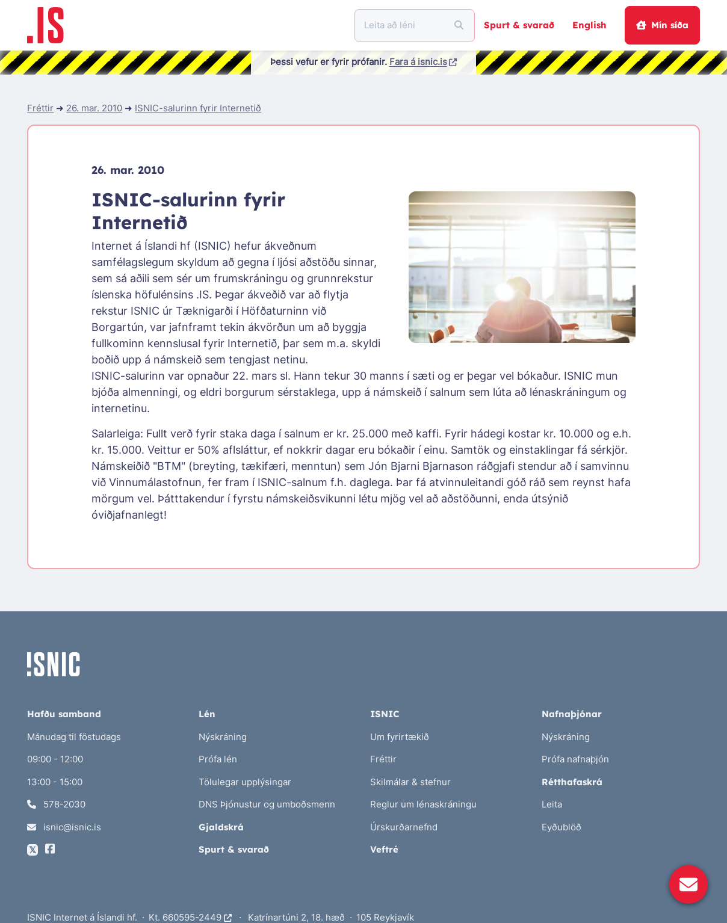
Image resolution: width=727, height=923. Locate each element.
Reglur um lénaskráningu (423, 804)
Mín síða (662, 25)
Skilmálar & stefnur (410, 782)
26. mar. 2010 (94, 108)
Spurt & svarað (519, 25)
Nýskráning (223, 736)
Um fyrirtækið (399, 736)
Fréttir (40, 108)
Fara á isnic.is (423, 61)
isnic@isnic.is (64, 827)
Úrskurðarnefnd (404, 827)
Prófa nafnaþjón (575, 759)
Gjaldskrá (221, 827)
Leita (552, 804)
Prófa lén (218, 759)
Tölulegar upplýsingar (245, 782)
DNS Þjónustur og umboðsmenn (267, 804)
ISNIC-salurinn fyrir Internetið (198, 108)
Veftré (384, 849)
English (589, 25)
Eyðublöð (561, 827)
